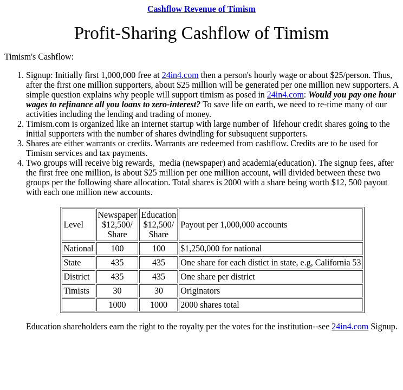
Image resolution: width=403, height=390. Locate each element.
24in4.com (180, 75)
